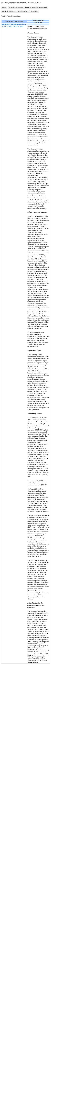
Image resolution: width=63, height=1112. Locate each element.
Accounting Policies (8, 11)
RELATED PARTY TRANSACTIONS (12, 26)
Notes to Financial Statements (36, 7)
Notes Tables (22, 11)
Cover (4, 7)
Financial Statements (16, 7)
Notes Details (33, 11)
